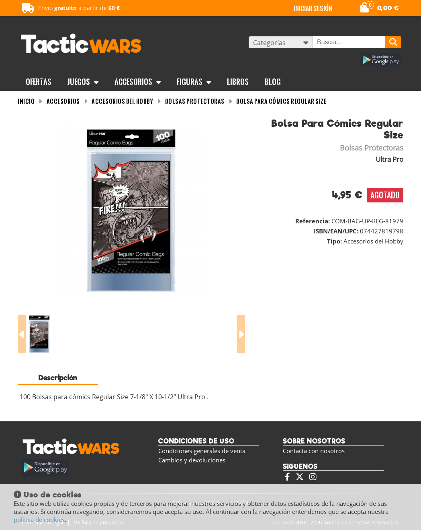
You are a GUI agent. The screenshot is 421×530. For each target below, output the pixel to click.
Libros (238, 81)
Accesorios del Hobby (122, 101)
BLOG (273, 81)
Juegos (82, 81)
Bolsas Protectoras (195, 101)
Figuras (194, 81)
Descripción (58, 377)
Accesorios (137, 81)
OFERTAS (38, 81)
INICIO (26, 101)
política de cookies (39, 520)
